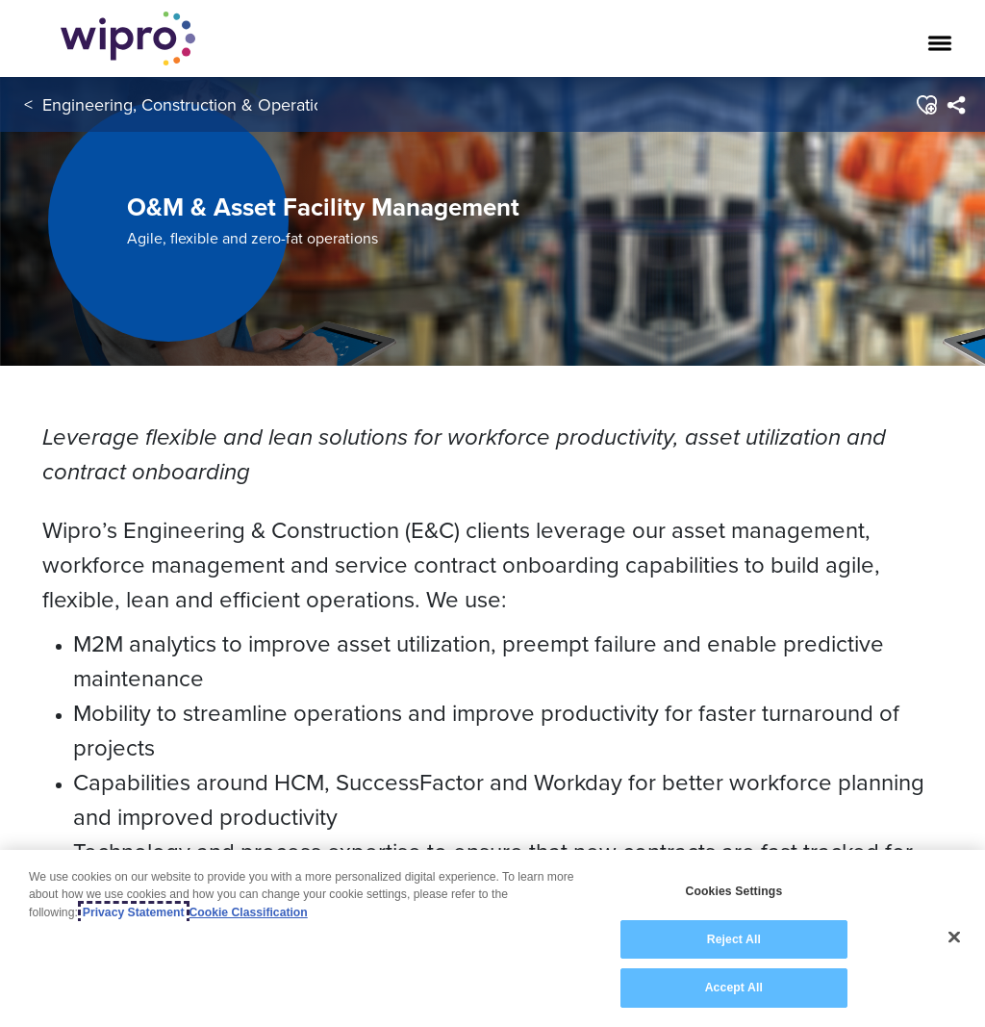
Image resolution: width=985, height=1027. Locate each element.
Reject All (734, 939)
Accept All (734, 988)
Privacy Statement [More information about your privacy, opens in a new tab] (134, 912)
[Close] (954, 937)
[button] (926, 104)
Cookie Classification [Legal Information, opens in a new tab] (248, 912)
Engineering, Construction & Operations (191, 104)
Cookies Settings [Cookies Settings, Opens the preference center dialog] (733, 892)
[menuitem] (956, 104)
